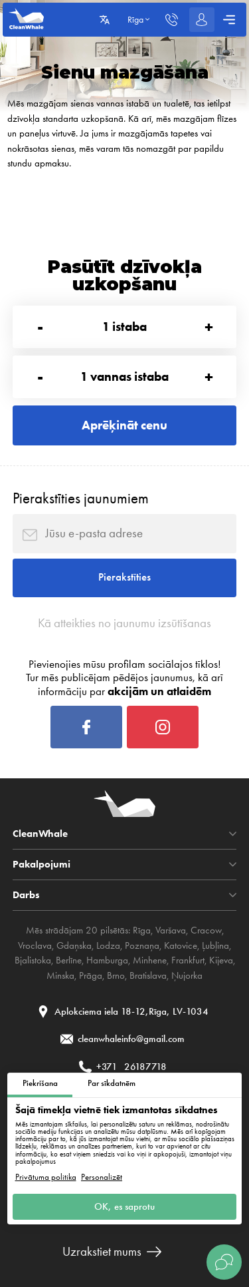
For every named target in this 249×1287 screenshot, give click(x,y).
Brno (116, 975)
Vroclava (35, 945)
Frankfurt (188, 960)
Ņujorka (187, 975)
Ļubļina (215, 945)
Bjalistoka (33, 960)
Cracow (206, 930)
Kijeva (221, 960)
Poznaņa (142, 945)
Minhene (150, 960)
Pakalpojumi (41, 865)
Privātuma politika (45, 1176)
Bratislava (148, 975)
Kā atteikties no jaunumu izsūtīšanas (124, 623)
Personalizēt (101, 1176)
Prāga (90, 975)
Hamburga (107, 960)
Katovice (180, 945)
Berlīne (69, 960)
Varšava (170, 930)
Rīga (142, 930)
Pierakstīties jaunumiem (81, 498)
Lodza (108, 945)
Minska (60, 975)
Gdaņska (74, 945)
